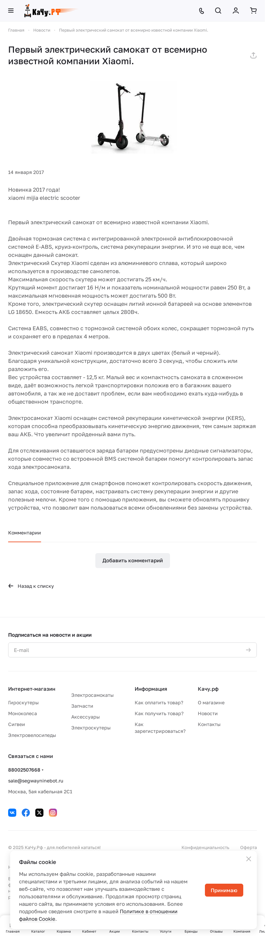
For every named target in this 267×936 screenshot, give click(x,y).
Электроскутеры (91, 727)
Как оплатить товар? (159, 702)
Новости (208, 713)
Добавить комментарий (132, 560)
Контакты (209, 724)
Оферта (248, 847)
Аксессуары (85, 717)
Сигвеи (16, 724)
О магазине (211, 702)
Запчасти (82, 706)
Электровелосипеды (32, 735)
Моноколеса (22, 713)
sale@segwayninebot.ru (35, 780)
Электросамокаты (92, 695)
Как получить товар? (159, 713)
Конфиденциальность (205, 847)
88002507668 (24, 770)
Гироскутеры (23, 702)
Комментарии (24, 532)
